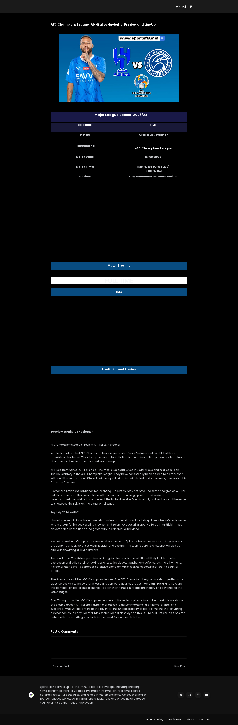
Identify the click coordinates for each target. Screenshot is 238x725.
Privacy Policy (154, 719)
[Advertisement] (119, 211)
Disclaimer (175, 719)
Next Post (179, 666)
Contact (204, 719)
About (190, 719)
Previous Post (61, 666)
